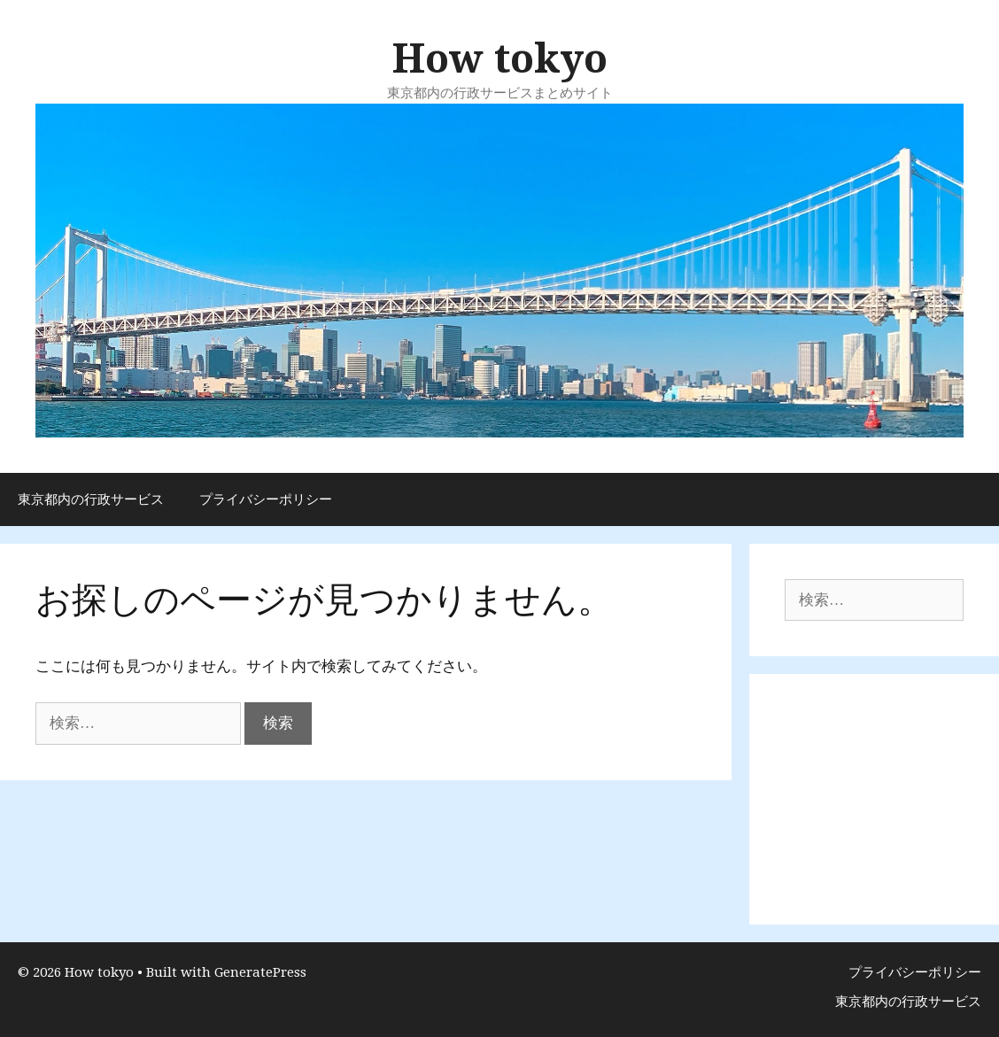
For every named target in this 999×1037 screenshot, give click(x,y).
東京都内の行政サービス (91, 499)
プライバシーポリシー (265, 499)
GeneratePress (260, 972)
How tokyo (500, 58)
